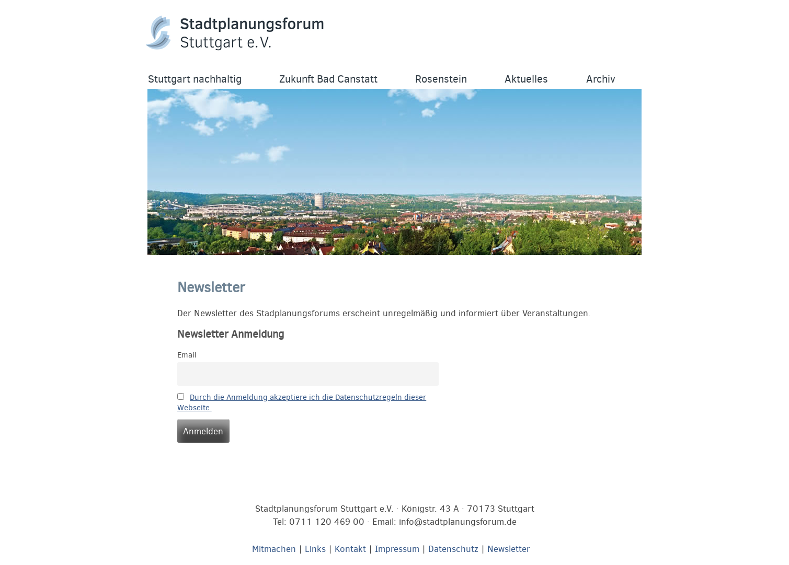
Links (315, 549)
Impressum (397, 549)
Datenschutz (453, 549)
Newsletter (508, 549)
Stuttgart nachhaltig (195, 79)
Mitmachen (274, 549)
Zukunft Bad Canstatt (328, 79)
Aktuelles (526, 79)
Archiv (600, 79)
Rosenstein (441, 79)
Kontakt (350, 549)
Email (187, 355)
